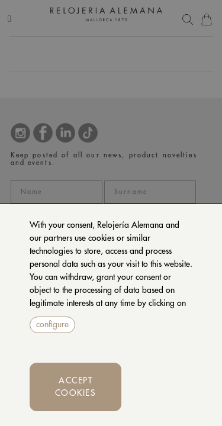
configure (52, 324)
